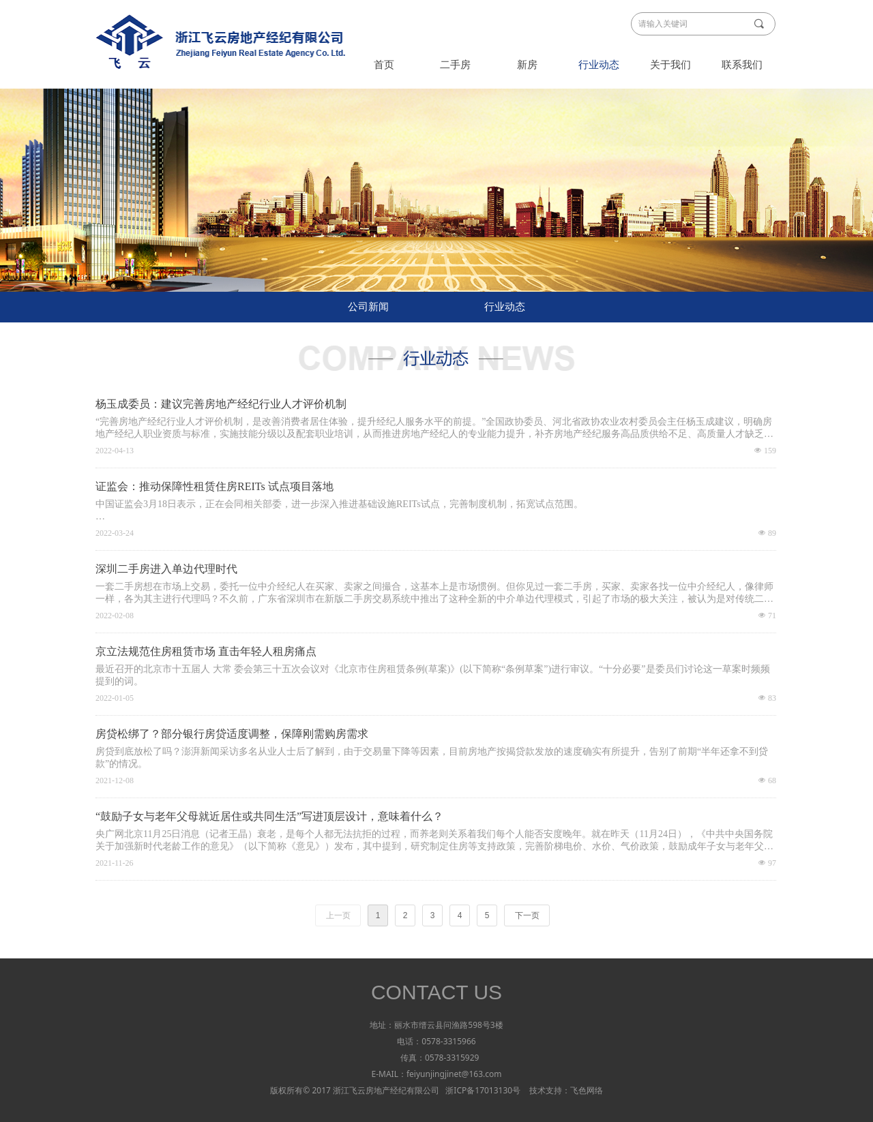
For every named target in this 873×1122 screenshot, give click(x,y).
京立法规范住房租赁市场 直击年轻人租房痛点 (205, 651)
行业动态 (504, 306)
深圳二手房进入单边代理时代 (166, 569)
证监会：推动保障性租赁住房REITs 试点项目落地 (214, 486)
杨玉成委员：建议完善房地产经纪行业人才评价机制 (220, 404)
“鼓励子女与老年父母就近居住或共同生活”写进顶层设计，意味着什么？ (269, 816)
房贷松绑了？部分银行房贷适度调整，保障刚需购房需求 (231, 734)
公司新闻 (368, 306)
